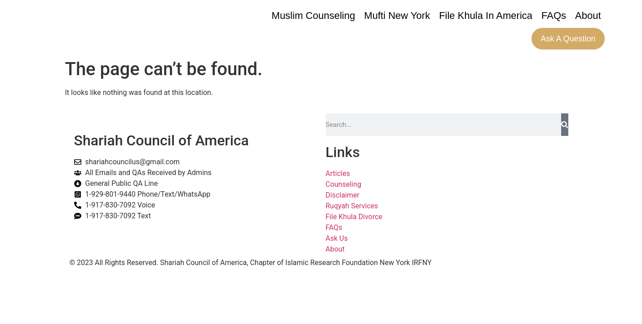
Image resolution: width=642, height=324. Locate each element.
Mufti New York (397, 15)
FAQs (553, 15)
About (588, 15)
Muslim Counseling (313, 15)
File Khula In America (485, 15)
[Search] (564, 124)
